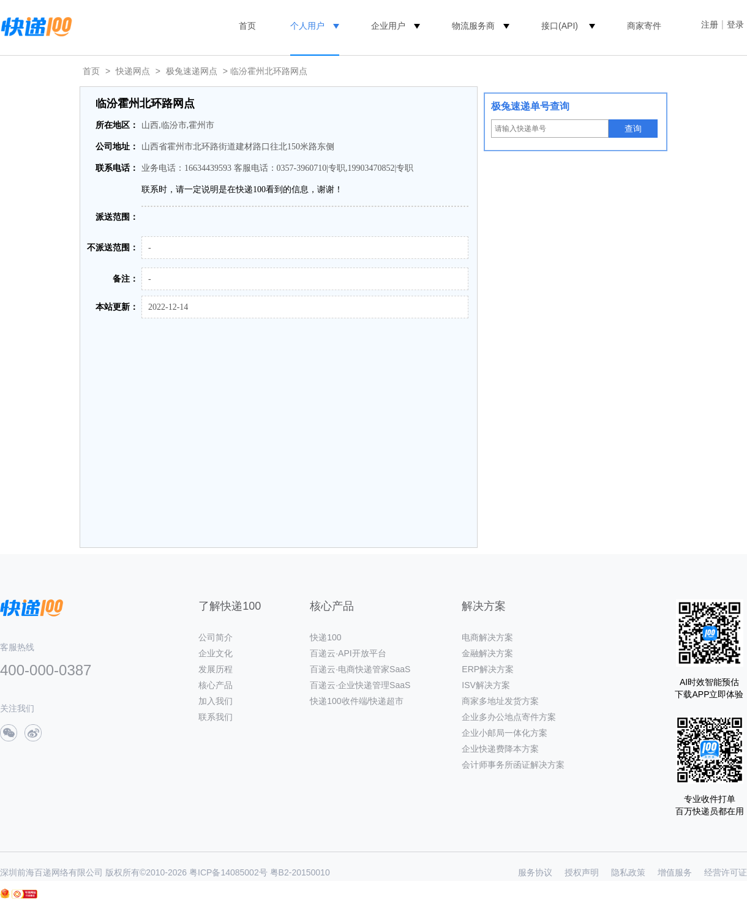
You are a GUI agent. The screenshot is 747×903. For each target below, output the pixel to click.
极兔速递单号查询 (530, 106)
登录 (735, 24)
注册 (709, 24)
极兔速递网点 (191, 71)
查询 (633, 128)
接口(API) (559, 26)
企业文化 (215, 653)
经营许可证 (725, 872)
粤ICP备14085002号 (228, 872)
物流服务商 (473, 26)
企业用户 (388, 26)
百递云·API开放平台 (348, 653)
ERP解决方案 (488, 669)
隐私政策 (628, 872)
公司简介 (215, 637)
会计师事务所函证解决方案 (513, 765)
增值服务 (675, 872)
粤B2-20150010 (300, 872)
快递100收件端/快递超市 (357, 701)
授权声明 (582, 872)
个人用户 (307, 26)
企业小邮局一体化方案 (504, 733)
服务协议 (535, 872)
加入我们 (215, 701)
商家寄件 (644, 26)
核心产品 (215, 685)
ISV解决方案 (486, 685)
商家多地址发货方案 (500, 701)
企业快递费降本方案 (500, 749)
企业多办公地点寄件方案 (509, 717)
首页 (247, 26)
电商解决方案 (487, 637)
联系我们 (215, 717)
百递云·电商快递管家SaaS (360, 669)
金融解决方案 (487, 653)
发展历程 (215, 669)
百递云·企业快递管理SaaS (360, 685)
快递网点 (133, 71)
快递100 (325, 637)
